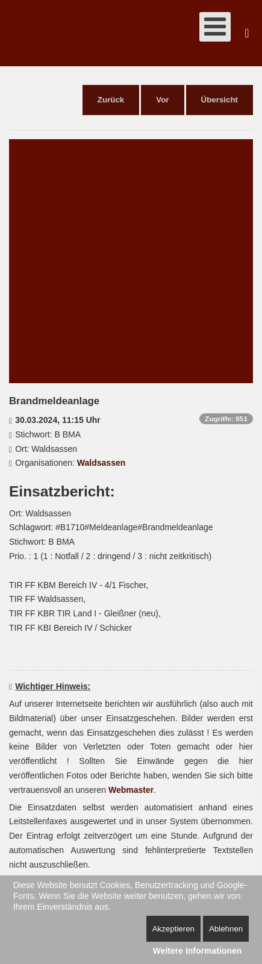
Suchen (247, 33)
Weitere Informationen (197, 951)
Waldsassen (101, 463)
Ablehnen (226, 928)
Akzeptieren (173, 928)
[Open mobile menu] (215, 27)
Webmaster (131, 790)
